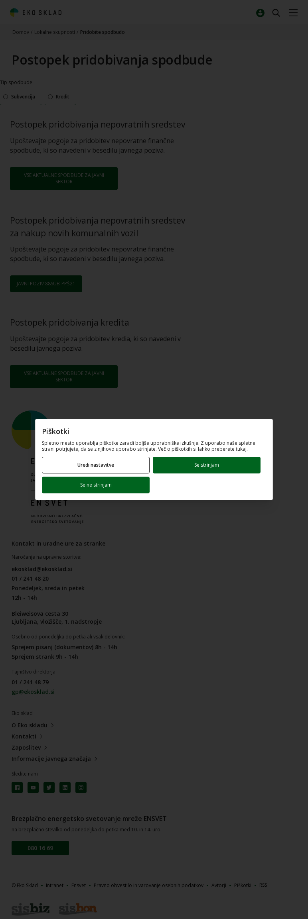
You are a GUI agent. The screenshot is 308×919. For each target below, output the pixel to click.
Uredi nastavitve (95, 464)
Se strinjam (206, 464)
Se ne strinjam (96, 484)
